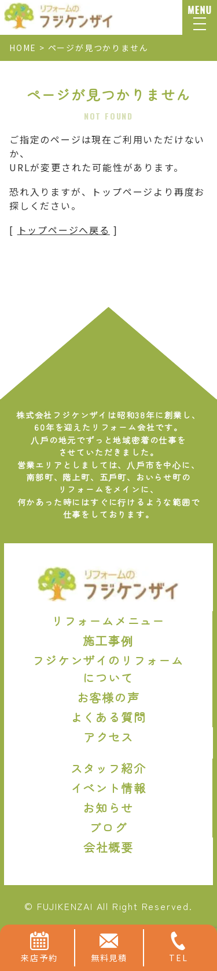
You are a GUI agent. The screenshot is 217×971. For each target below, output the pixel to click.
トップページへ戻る (63, 230)
